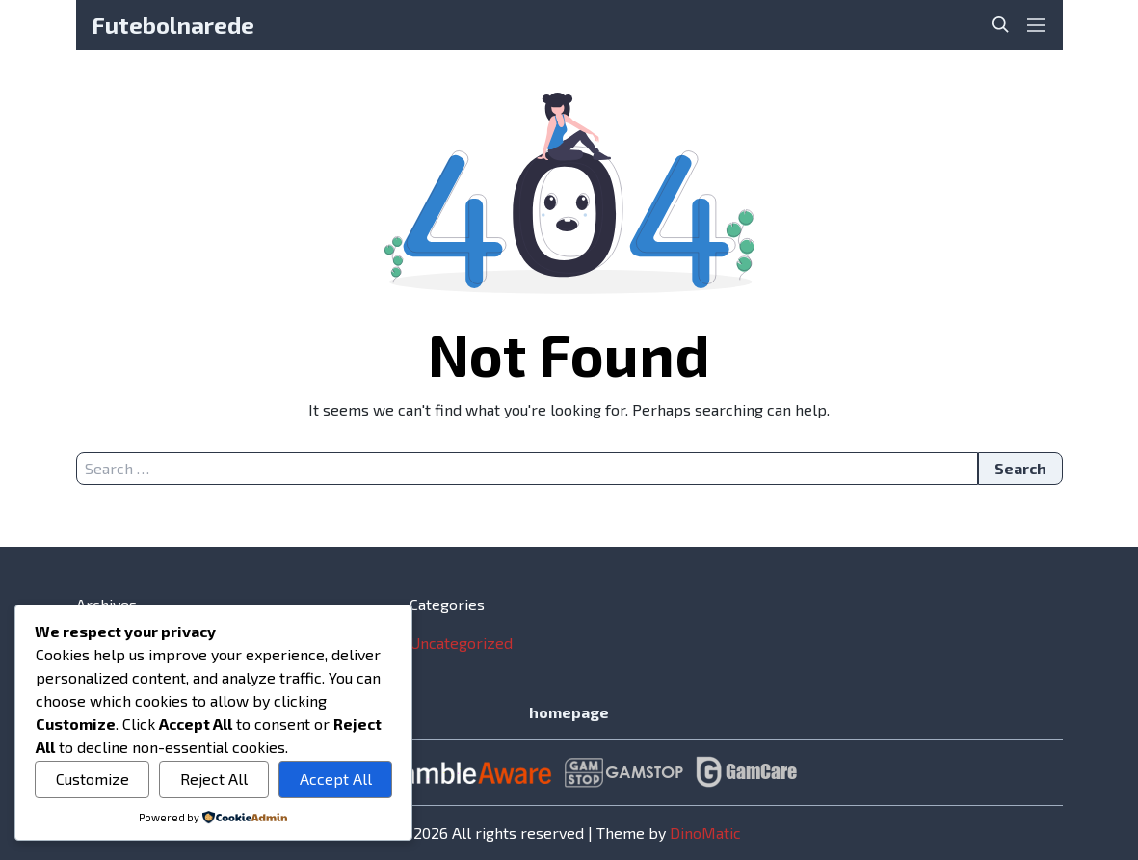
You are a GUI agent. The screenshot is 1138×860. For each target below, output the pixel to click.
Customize (92, 778)
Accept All (336, 778)
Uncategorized (461, 642)
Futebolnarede (173, 25)
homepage (569, 712)
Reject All (214, 778)
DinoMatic (705, 832)
